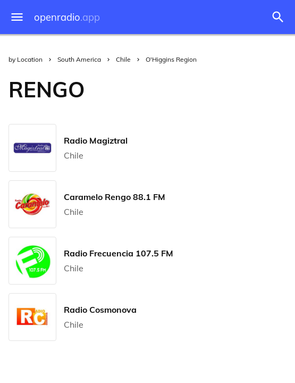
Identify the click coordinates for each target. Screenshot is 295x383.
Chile (123, 59)
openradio (67, 17)
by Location (26, 59)
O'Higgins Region (171, 59)
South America (79, 59)
